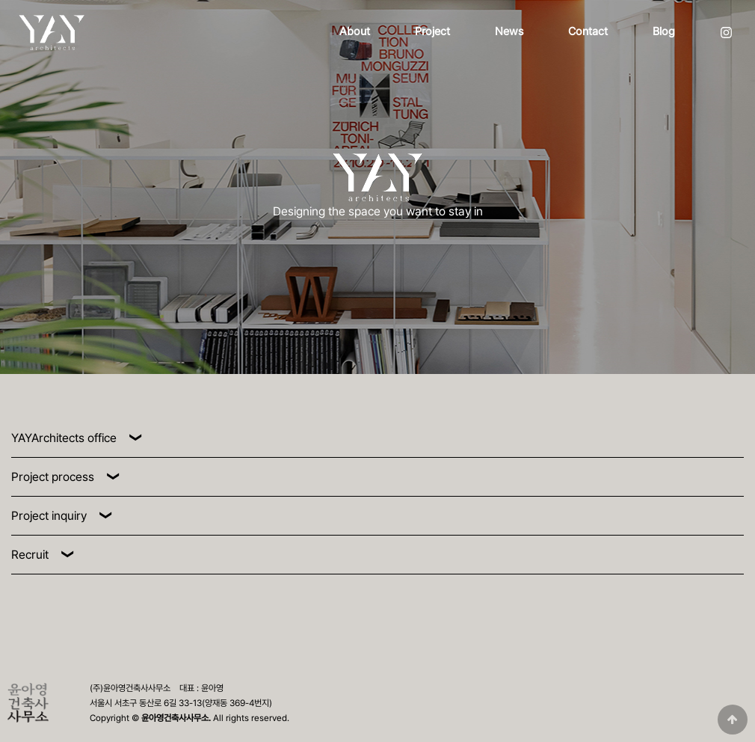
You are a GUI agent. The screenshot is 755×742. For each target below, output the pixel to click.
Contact (588, 31)
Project (432, 31)
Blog (664, 31)
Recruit (30, 555)
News (509, 31)
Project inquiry (49, 516)
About (354, 31)
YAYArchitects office (64, 438)
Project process (52, 477)
